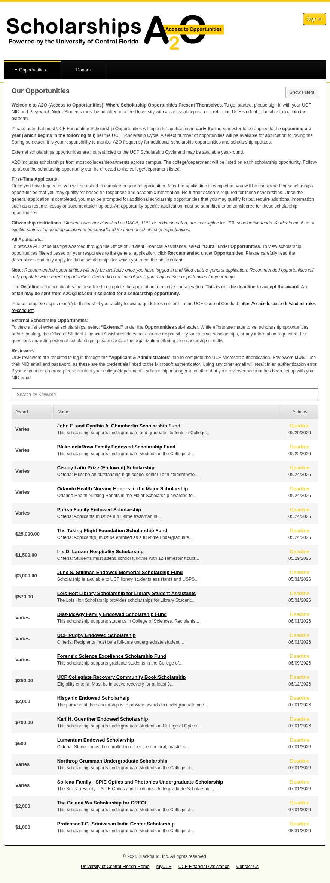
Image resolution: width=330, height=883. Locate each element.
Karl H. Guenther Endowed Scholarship (102, 719)
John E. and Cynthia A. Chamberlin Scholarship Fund (119, 426)
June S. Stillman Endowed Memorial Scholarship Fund (120, 572)
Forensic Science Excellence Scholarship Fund (111, 656)
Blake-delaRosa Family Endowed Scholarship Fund (116, 447)
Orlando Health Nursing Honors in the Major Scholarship (122, 488)
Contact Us (247, 866)
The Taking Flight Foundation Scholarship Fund (112, 530)
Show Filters (302, 92)
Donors (83, 70)
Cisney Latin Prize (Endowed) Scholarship (106, 467)
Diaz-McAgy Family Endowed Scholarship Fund (112, 614)
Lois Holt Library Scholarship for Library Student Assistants (126, 593)
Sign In (314, 19)
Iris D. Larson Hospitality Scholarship (100, 551)
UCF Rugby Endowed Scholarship (96, 635)
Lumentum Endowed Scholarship (95, 740)
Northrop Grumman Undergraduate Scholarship (112, 761)
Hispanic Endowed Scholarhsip (93, 698)
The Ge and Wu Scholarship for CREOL (102, 803)
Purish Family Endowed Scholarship (99, 509)
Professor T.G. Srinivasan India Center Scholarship (116, 824)
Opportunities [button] (32, 70)
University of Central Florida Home (115, 866)
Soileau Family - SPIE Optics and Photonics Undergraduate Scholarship (140, 782)
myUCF (164, 866)
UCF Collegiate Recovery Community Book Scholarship (121, 677)
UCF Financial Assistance (204, 866)
